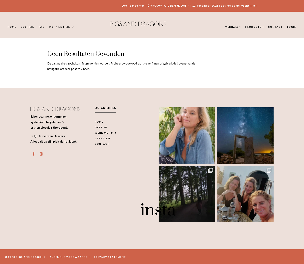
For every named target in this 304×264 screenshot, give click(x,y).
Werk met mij (60, 27)
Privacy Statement (110, 257)
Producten (254, 27)
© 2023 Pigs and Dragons (25, 257)
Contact (275, 27)
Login (291, 27)
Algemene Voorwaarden (70, 257)
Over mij (28, 27)
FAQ (42, 27)
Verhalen (233, 27)
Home (12, 27)
